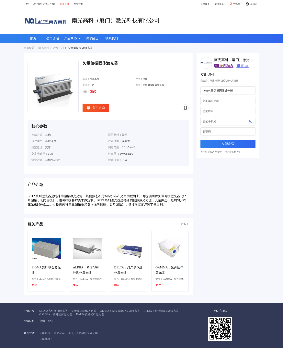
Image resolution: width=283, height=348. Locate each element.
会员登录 (64, 4)
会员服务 (205, 4)
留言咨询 (95, 108)
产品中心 (72, 38)
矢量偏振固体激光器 (83, 310)
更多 (185, 224)
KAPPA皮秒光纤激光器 (90, 314)
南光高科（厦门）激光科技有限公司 (116, 20)
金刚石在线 (46, 320)
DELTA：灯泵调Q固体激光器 (128, 270)
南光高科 (43, 47)
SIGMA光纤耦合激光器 (46, 270)
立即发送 (228, 144)
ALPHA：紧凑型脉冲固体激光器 (86, 270)
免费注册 (78, 4)
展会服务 (219, 4)
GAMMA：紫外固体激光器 (169, 270)
